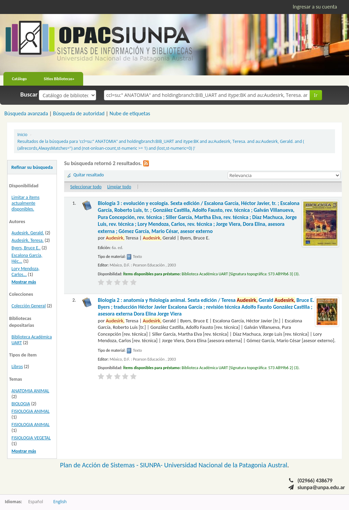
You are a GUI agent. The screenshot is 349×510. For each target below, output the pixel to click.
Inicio (22, 134)
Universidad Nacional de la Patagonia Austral (225, 465)
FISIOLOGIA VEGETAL (31, 438)
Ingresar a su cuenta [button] (315, 6)
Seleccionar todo (86, 187)
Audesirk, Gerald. (28, 233)
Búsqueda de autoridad (78, 113)
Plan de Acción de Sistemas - (100, 465)
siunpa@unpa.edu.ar (321, 487)
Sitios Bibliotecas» (59, 78)
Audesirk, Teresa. (28, 240)
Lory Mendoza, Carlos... (26, 271)
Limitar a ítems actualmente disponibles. (26, 203)
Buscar (29, 94)
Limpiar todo (119, 187)
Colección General (29, 306)
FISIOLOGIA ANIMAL (31, 411)
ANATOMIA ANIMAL (30, 391)
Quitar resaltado (88, 175)
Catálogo (19, 78)
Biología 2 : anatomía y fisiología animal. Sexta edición (206, 307)
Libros (17, 366)
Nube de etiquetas (129, 113)
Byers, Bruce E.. (26, 248)
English (59, 501)
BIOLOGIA (21, 404)
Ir (316, 95)
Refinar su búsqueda (32, 167)
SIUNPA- (152, 465)
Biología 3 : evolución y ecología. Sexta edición (198, 217)
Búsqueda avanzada (26, 113)
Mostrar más (24, 282)
